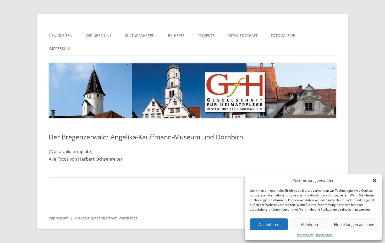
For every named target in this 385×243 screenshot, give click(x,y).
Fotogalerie (283, 35)
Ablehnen (309, 224)
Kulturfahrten (140, 35)
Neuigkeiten (61, 35)
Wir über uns (99, 35)
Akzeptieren (268, 224)
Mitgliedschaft (243, 35)
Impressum (305, 235)
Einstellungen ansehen (354, 224)
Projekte (205, 35)
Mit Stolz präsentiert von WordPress (106, 218)
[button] (374, 180)
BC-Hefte (176, 35)
